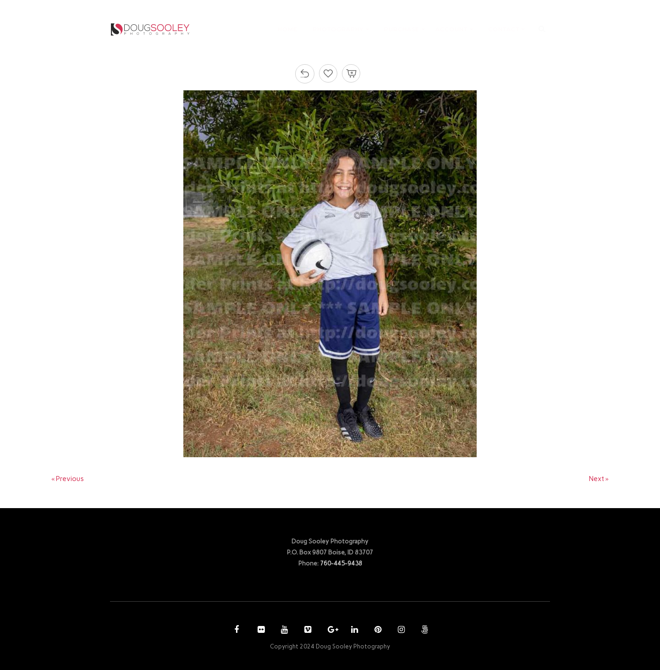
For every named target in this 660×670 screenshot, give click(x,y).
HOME (287, 29)
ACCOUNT (451, 29)
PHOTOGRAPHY (338, 29)
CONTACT (503, 29)
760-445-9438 (341, 563)
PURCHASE (401, 29)
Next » (599, 479)
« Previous (67, 479)
